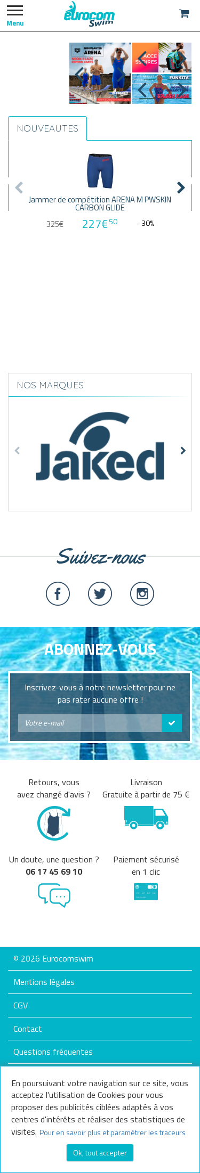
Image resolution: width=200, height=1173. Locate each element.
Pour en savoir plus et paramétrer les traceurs (112, 1132)
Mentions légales (44, 981)
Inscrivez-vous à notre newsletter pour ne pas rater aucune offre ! (100, 693)
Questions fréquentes (53, 1051)
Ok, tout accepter (100, 1152)
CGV (20, 1005)
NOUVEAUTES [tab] (47, 128)
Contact (27, 1028)
